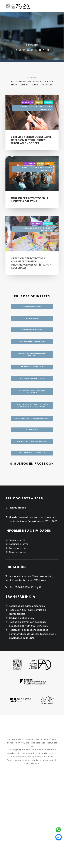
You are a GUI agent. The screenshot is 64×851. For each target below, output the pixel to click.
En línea (48, 102)
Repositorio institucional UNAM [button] (32, 341)
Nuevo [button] (35, 85)
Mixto (49, 176)
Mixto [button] (14, 85)
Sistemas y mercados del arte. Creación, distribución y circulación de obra (31, 140)
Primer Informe (17, 540)
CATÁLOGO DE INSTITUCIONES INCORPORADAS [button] (32, 417)
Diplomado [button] (47, 85)
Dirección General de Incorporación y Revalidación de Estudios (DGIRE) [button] (32, 398)
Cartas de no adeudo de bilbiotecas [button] (32, 449)
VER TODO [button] (32, 78)
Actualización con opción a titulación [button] (32, 81)
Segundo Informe (19, 544)
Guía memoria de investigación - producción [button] (32, 378)
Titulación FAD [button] (32, 314)
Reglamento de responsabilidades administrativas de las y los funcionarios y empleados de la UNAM (32, 633)
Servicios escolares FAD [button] (32, 327)
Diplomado (27, 102)
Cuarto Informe (17, 552)
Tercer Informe (17, 548)
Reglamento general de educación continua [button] (32, 356)
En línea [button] (24, 85)
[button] (57, 6)
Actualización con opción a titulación (37, 107)
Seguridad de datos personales (27, 605)
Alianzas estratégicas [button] (32, 300)
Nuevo (39, 102)
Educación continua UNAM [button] (32, 372)
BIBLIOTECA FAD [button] (32, 433)
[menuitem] (32, 77)
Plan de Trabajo (18, 507)
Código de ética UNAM (21, 618)
